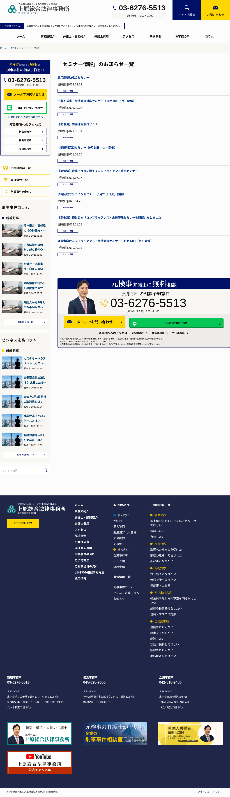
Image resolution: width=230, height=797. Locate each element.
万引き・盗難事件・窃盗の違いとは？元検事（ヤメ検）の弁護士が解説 (34, 266)
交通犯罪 (119, 539)
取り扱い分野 (122, 506)
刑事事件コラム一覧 (25, 322)
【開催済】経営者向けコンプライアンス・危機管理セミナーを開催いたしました (109, 227)
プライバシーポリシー (210, 793)
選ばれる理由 (83, 549)
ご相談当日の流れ (86, 568)
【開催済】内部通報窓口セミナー (79, 127)
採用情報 (80, 580)
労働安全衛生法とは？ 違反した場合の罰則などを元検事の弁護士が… (35, 381)
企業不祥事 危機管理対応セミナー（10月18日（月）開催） (97, 102)
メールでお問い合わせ (105, 334)
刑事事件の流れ (17, 191)
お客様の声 (182, 36)
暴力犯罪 (119, 528)
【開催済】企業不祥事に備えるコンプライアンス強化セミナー (98, 177)
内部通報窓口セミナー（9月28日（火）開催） (87, 152)
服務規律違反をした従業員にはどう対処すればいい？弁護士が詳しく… (34, 438)
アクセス (128, 36)
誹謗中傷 (119, 568)
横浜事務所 (158, 346)
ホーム (20, 36)
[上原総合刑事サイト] (42, 9)
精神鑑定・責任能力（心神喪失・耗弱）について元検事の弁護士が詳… (34, 228)
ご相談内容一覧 (17, 168)
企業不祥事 (120, 557)
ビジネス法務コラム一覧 (25, 456)
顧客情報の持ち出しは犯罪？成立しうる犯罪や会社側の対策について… (34, 285)
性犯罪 (117, 522)
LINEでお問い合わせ (171, 335)
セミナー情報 (70, 92)
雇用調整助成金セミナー (73, 77)
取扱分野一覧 (15, 180)
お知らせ (16, 48)
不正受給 (119, 562)
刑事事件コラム (123, 588)
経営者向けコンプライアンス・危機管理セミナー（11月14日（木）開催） (105, 252)
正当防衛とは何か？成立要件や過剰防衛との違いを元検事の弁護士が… (34, 247)
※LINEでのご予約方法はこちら (25, 117)
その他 (117, 545)
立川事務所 (178, 346)
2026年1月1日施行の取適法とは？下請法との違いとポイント (35, 400)
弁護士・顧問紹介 (74, 36)
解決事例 (155, 36)
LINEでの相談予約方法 (89, 574)
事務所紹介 (47, 36)
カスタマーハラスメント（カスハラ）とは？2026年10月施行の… (35, 362)
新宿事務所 (138, 346)
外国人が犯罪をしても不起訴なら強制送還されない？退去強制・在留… (34, 305)
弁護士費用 (101, 36)
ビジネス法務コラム (126, 594)
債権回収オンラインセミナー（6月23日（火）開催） (92, 202)
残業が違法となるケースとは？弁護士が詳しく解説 (34, 419)
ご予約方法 (82, 562)
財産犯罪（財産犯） (126, 534)
